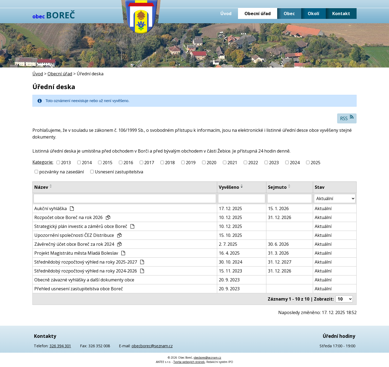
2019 (191, 163)
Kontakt (341, 13)
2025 (315, 163)
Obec (289, 13)
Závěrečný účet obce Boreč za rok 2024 (78, 244)
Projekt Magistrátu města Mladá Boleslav (79, 253)
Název (41, 187)
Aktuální (323, 208)
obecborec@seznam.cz (152, 345)
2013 (66, 163)
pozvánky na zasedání (61, 172)
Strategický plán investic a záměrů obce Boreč (84, 226)
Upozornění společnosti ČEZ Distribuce (78, 235)
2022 (253, 163)
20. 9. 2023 (229, 280)
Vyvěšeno (229, 187)
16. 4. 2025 (229, 253)
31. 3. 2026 (278, 253)
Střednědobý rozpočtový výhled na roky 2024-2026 (89, 271)
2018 (170, 163)
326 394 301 (60, 345)
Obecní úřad (257, 13)
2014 (87, 163)
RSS (347, 118)
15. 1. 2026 (278, 208)
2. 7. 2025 (228, 244)
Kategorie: (42, 162)
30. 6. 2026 (278, 244)
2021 (232, 163)
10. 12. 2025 (230, 217)
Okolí (313, 13)
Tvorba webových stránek (189, 362)
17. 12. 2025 (230, 208)
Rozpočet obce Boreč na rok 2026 (72, 217)
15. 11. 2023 (230, 271)
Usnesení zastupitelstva (119, 172)
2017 (149, 163)
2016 (128, 163)
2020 (211, 163)
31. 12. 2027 (279, 262)
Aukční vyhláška (54, 208)
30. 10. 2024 (230, 262)
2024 (295, 163)
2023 (274, 163)
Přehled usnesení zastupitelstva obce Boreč (78, 289)
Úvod (226, 13)
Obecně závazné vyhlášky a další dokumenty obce (84, 280)
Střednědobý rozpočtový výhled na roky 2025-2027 (89, 262)
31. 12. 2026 (279, 217)
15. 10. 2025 (230, 235)
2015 (107, 163)
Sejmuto (277, 187)
